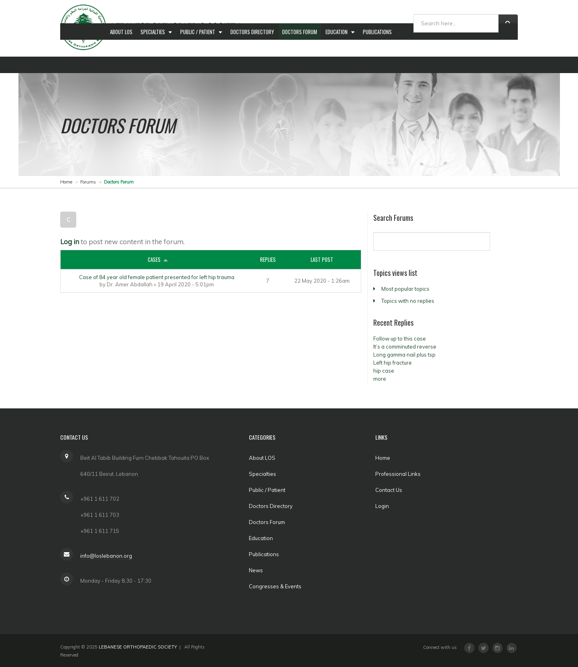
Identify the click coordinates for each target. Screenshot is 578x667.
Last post (322, 259)
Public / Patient (201, 65)
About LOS (121, 65)
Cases (157, 259)
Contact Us (388, 490)
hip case (383, 370)
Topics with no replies (407, 301)
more (379, 378)
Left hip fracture (392, 362)
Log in (69, 241)
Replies (268, 259)
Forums (88, 182)
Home (66, 182)
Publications (383, 65)
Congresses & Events (451, 65)
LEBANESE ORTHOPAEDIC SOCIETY (138, 647)
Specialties (155, 65)
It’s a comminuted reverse (404, 346)
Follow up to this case (399, 338)
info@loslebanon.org (106, 556)
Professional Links (398, 474)
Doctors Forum (304, 65)
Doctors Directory (255, 65)
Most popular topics (405, 289)
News (412, 65)
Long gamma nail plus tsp (404, 354)
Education (342, 65)
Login (382, 506)
